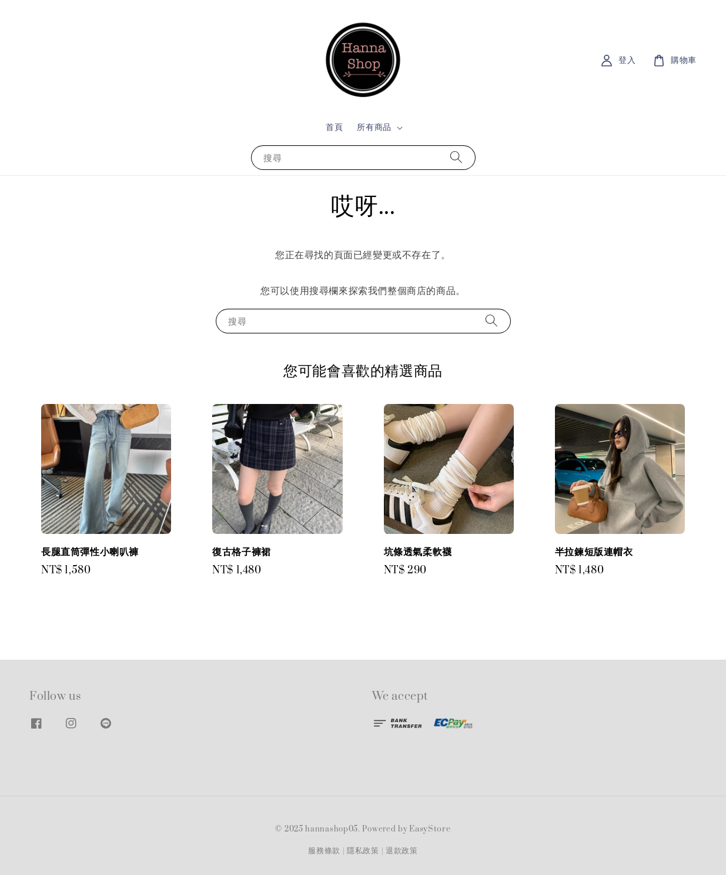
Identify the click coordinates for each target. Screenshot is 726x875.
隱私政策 (363, 851)
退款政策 (402, 851)
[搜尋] (456, 157)
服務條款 (324, 851)
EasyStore (429, 829)
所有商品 (374, 127)
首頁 (334, 127)
